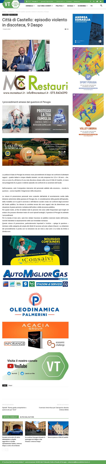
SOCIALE (71, 6)
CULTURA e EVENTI (45, 6)
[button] (101, 6)
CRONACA (30, 6)
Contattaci (69, 1)
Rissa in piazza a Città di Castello (58, 437)
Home (4, 12)
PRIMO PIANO (13, 14)
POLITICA (60, 6)
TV (91, 6)
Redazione (77, 1)
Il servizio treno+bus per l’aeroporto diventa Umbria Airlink (54, 409)
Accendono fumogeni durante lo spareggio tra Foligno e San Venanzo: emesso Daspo (35, 439)
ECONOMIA (82, 6)
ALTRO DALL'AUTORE (27, 417)
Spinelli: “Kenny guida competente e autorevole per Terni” (14, 409)
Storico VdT (60, 1)
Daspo (10, 385)
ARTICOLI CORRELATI (10, 417)
